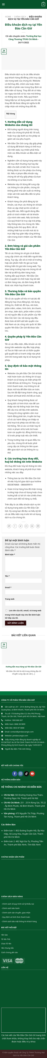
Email (8, 587)
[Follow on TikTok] (26, 773)
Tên (7, 576)
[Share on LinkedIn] (38, 526)
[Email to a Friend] (26, 526)
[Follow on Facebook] (14, 773)
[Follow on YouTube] (32, 773)
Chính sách (20, 16)
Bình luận (10, 554)
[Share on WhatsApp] (9, 526)
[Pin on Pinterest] (32, 526)
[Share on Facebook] (15, 526)
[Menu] (3, 4)
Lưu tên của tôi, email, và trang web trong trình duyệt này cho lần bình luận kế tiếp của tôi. (23, 614)
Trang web (9, 599)
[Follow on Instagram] (20, 773)
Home (8, 16)
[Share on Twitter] (21, 526)
